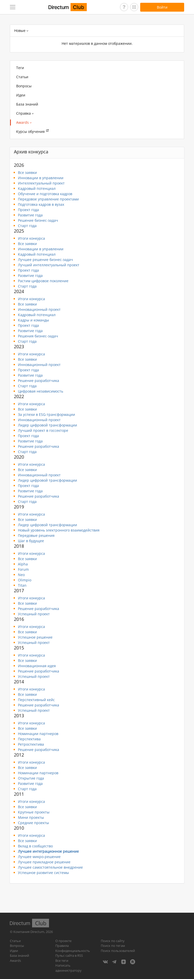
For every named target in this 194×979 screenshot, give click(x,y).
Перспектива (29, 739)
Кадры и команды (33, 320)
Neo (21, 574)
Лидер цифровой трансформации (47, 425)
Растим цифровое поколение (43, 280)
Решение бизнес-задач (38, 220)
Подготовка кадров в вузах (41, 204)
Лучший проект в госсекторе (43, 430)
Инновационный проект (39, 309)
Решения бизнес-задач (38, 336)
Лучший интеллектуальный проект (48, 264)
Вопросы (24, 86)
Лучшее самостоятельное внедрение (50, 867)
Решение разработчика (38, 380)
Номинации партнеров (38, 733)
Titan (22, 585)
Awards (15, 960)
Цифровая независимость (40, 391)
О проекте (63, 941)
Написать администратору (68, 968)
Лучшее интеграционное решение (48, 851)
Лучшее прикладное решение (44, 862)
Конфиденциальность (72, 950)
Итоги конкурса (31, 238)
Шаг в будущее (31, 540)
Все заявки (27, 172)
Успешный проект (34, 613)
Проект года (28, 209)
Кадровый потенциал (37, 188)
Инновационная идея (37, 665)
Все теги (61, 960)
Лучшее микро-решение (39, 856)
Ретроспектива (31, 744)
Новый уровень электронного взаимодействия (59, 530)
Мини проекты (31, 817)
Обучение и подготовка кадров (45, 193)
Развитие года (30, 215)
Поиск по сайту (113, 941)
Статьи (22, 76)
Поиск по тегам (113, 945)
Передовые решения (36, 535)
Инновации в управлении (40, 177)
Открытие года (31, 778)
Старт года (27, 225)
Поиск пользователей (118, 950)
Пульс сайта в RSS (69, 955)
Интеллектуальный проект (41, 183)
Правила (62, 945)
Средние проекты (33, 822)
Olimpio (24, 580)
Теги (20, 67)
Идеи (20, 95)
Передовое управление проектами (48, 199)
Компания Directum (28, 931)
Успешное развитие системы (43, 872)
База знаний (27, 104)
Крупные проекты (34, 812)
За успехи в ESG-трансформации (46, 414)
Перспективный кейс (36, 699)
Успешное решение (35, 637)
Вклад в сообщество (35, 846)
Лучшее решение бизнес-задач (45, 259)
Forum (23, 569)
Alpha (23, 564)
